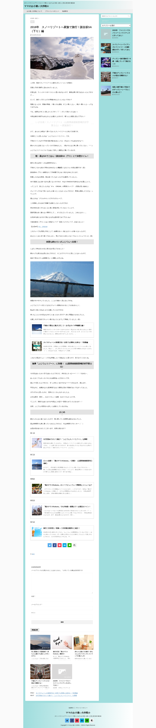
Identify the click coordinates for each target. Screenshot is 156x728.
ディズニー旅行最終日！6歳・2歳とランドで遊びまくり (121, 61)
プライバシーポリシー (52, 11)
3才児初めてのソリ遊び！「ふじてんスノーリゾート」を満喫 (56, 695)
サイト (33, 612)
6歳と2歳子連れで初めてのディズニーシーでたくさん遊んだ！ (121, 89)
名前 (33, 596)
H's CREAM (42, 226)
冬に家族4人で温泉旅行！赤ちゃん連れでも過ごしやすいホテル (40, 654)
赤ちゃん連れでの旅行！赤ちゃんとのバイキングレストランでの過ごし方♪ (84, 654)
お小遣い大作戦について (34, 11)
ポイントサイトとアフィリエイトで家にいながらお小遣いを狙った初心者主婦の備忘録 (78, 716)
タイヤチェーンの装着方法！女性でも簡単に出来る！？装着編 (57, 693)
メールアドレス (36, 604)
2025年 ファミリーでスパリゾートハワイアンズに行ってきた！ (62, 683)
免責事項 (65, 11)
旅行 (33, 554)
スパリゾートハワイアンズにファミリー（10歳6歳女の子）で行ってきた (121, 47)
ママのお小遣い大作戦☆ (36, 6)
